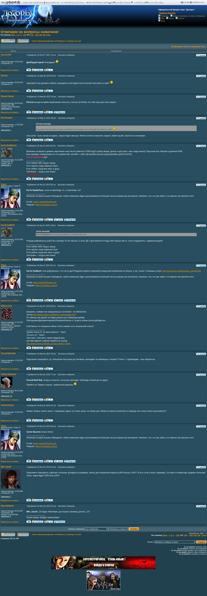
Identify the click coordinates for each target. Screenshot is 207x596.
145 (40, 35)
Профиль (163, 16)
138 (31, 35)
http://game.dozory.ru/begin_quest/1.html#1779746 (48, 344)
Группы (180, 18)
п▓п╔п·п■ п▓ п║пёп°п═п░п (192, 2)
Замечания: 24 (6, 108)
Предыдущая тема (179, 46)
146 (44, 35)
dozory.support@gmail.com (44, 202)
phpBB (99, 595)
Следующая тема (197, 46)
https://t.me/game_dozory (46, 205)
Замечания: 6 (6, 245)
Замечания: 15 (6, 396)
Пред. (13, 35)
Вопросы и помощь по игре (69, 41)
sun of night (6, 54)
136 (24, 35)
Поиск (170, 18)
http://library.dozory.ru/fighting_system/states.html (54, 315)
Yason (3, 184)
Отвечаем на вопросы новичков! (30, 32)
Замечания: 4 (6, 516)
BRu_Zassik (6, 467)
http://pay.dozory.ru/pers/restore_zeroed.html (181, 271)
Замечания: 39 (6, 329)
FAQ (161, 18)
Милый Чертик (7, 96)
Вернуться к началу (9, 70)
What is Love (6, 306)
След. (48, 35)
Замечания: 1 (6, 496)
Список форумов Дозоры (43, 41)
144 (36, 35)
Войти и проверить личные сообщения (187, 16)
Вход (161, 21)
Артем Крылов (7, 405)
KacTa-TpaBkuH (8, 225)
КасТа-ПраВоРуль (9, 145)
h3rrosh (4, 75)
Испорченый (6, 117)
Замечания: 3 (6, 130)
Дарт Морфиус (7, 506)
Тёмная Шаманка (8, 374)
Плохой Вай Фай (8, 353)
